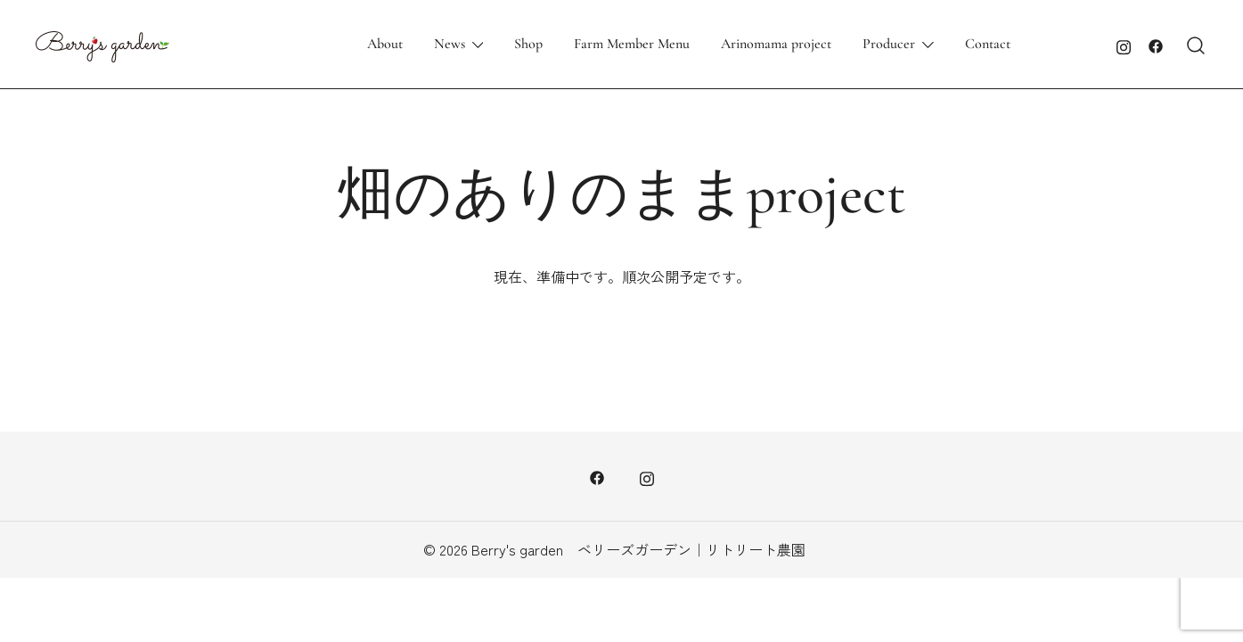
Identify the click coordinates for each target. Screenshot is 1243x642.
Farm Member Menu (632, 44)
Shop (528, 44)
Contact (987, 44)
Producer (889, 44)
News (449, 44)
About (385, 44)
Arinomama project (776, 44)
